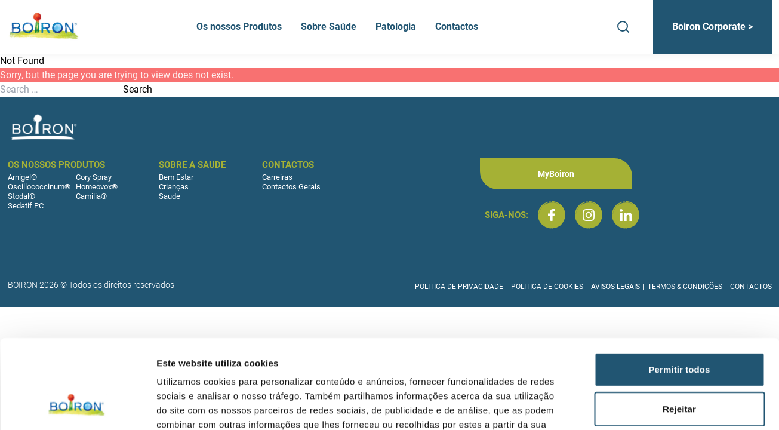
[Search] (623, 27)
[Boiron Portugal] (45, 27)
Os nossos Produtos (239, 26)
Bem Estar (176, 177)
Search (137, 89)
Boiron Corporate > (712, 26)
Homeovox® (97, 186)
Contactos (456, 26)
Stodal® (21, 196)
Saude (169, 196)
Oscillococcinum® (39, 186)
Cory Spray (94, 177)
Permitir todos (679, 289)
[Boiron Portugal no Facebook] (551, 215)
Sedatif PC (26, 205)
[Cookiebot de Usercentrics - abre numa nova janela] (77, 407)
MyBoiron (556, 174)
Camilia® (91, 196)
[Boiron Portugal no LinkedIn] (625, 215)
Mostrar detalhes (655, 406)
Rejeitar (679, 328)
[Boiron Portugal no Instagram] (588, 215)
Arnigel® (22, 177)
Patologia (395, 26)
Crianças (174, 186)
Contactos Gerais (291, 186)
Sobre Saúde (328, 26)
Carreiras (277, 177)
